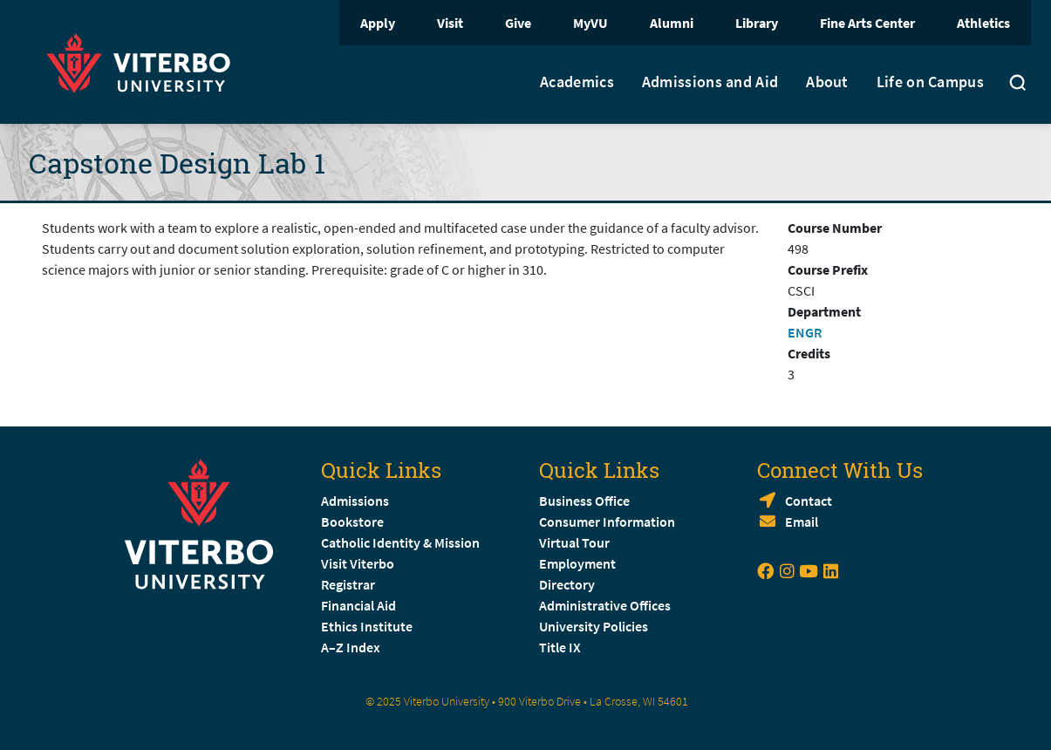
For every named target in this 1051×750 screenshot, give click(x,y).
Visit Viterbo (357, 563)
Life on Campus (930, 82)
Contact (808, 500)
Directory (568, 584)
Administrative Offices (605, 605)
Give (518, 22)
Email (801, 521)
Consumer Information (607, 521)
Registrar (348, 584)
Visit (450, 22)
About (827, 82)
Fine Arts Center (867, 22)
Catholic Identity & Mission (400, 542)
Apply (377, 22)
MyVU (590, 22)
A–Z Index (350, 647)
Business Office (584, 500)
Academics (577, 82)
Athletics (983, 22)
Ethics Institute (367, 626)
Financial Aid (358, 605)
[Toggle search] (1018, 84)
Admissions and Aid (710, 82)
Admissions (355, 500)
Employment (577, 563)
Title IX (560, 647)
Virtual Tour (574, 542)
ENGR (805, 332)
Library (756, 22)
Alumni (671, 22)
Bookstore (352, 521)
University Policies (593, 626)
